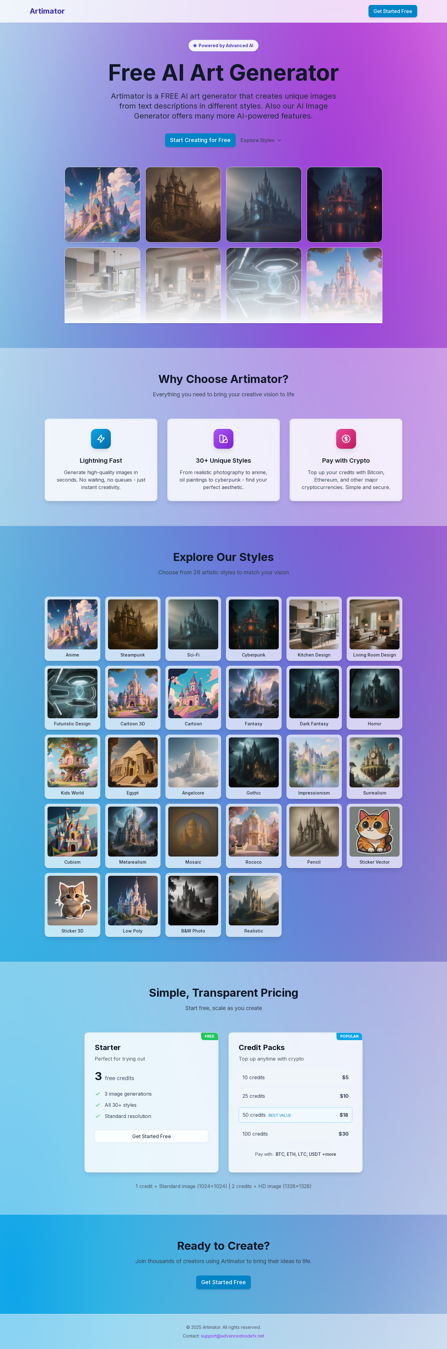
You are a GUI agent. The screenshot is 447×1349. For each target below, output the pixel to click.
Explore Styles (261, 140)
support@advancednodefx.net (232, 1335)
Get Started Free (392, 11)
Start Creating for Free (200, 140)
